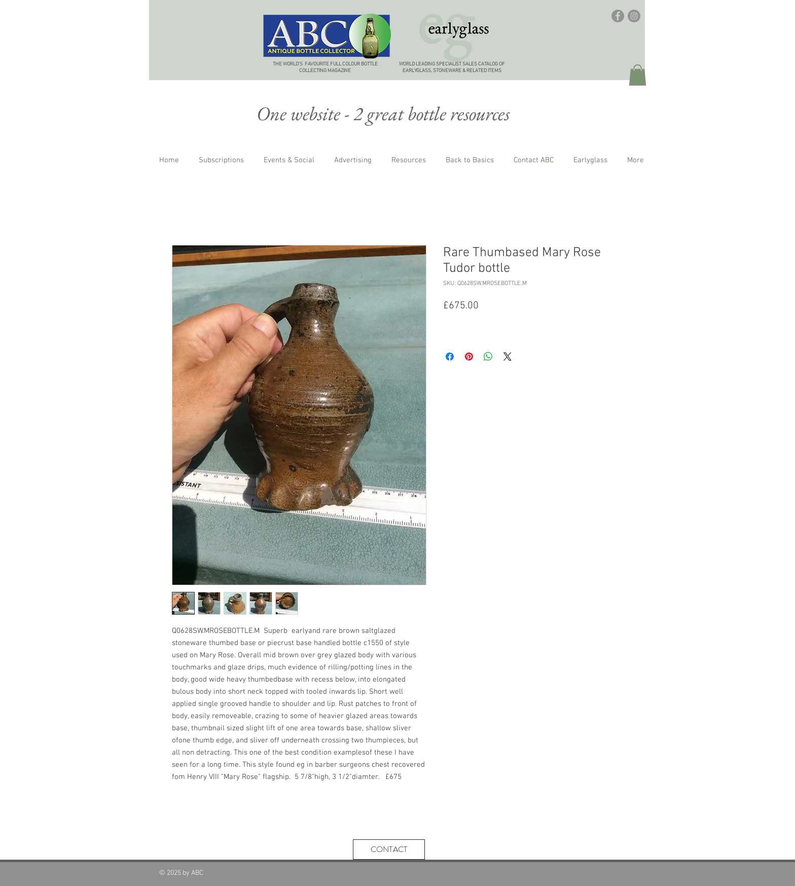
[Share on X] (507, 356)
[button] (637, 75)
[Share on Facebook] (450, 356)
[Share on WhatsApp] (488, 356)
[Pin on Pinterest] (469, 356)
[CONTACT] (389, 849)
